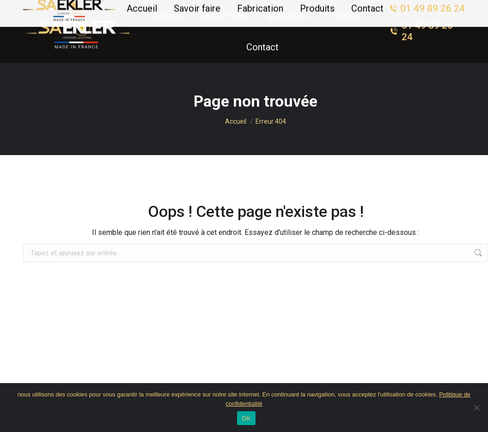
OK (246, 418)
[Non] (476, 407)
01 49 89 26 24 (421, 31)
